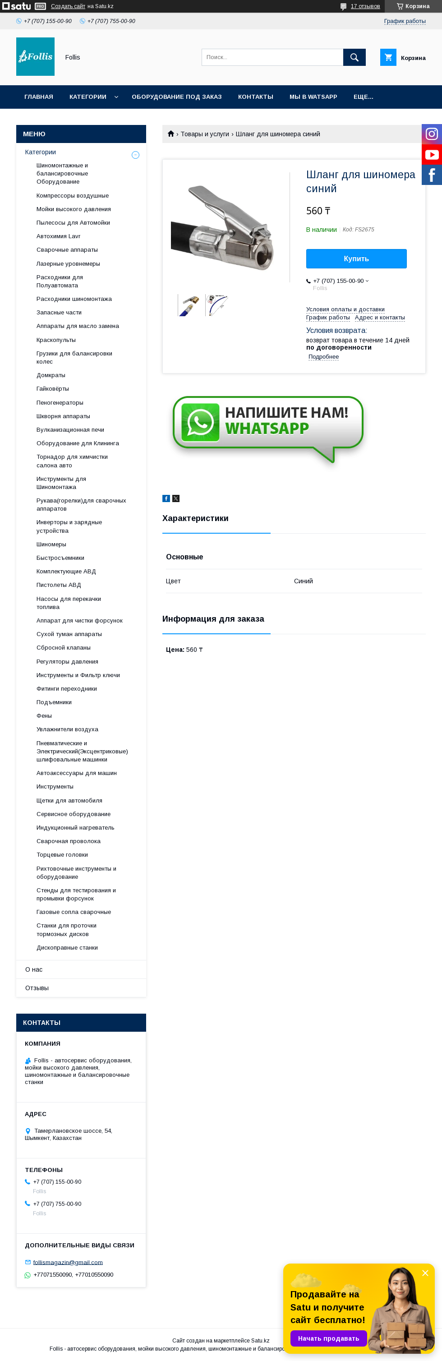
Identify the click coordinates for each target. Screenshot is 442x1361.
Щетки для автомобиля (69, 800)
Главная (38, 96)
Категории (87, 96)
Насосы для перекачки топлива (69, 602)
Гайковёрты (53, 388)
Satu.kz (260, 1341)
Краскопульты (56, 340)
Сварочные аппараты (67, 249)
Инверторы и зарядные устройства (69, 526)
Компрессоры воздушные (73, 195)
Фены (44, 715)
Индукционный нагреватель (76, 827)
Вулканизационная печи (70, 429)
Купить (356, 259)
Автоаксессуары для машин (77, 773)
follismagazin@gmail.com (68, 1262)
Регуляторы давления (67, 661)
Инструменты (55, 786)
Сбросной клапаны (64, 647)
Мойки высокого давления (74, 209)
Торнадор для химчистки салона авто (72, 460)
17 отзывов (365, 6)
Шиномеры (51, 544)
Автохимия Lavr (58, 236)
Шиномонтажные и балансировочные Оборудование (62, 173)
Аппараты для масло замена (78, 326)
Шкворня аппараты (63, 416)
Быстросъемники (60, 557)
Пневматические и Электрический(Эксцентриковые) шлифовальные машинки (82, 751)
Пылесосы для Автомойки (73, 222)
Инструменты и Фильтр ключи (78, 675)
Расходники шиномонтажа (74, 298)
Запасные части (59, 312)
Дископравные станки (67, 947)
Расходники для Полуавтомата (60, 281)
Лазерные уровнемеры (68, 263)
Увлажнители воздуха (67, 729)
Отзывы (37, 988)
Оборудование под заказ (177, 96)
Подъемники (54, 702)
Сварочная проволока (69, 841)
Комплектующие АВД (66, 571)
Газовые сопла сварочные (74, 912)
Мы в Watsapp (313, 96)
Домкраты (51, 375)
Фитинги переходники (67, 688)
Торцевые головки (62, 854)
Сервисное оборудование (73, 814)
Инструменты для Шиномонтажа (61, 482)
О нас (33, 969)
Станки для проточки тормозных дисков (67, 929)
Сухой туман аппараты (69, 634)
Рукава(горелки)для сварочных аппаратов (81, 504)
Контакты (255, 96)
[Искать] (354, 57)
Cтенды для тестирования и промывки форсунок (76, 894)
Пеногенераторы (60, 402)
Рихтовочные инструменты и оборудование (76, 872)
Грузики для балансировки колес (74, 357)
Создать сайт (68, 6)
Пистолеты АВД (59, 584)
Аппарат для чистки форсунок (80, 620)
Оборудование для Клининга (78, 443)
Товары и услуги (204, 134)
